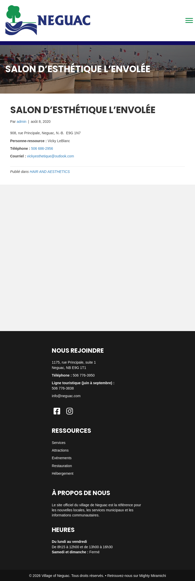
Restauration (62, 466)
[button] (57, 411)
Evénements (62, 458)
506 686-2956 (42, 148)
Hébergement (62, 473)
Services (59, 443)
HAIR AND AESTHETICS (50, 172)
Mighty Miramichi (152, 576)
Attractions (60, 450)
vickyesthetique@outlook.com (50, 156)
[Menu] (189, 20)
